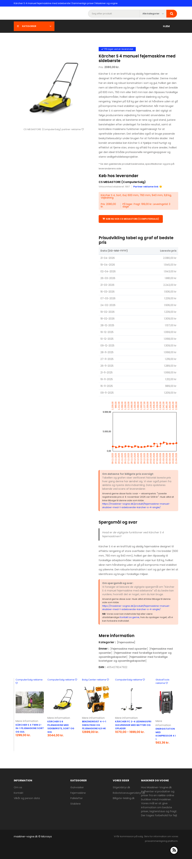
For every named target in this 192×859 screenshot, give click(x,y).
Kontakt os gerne (129, 617)
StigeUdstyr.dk (121, 787)
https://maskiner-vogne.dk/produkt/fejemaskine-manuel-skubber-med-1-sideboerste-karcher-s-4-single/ (136, 505)
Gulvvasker (77, 787)
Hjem (166, 26)
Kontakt (18, 793)
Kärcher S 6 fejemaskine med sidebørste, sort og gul (60, 727)
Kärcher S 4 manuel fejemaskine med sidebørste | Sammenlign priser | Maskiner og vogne (66, 3)
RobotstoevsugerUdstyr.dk (129, 793)
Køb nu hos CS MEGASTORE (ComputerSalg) (131, 218)
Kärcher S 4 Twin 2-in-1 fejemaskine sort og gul (30, 728)
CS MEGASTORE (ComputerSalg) (122, 182)
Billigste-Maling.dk (124, 798)
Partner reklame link (147, 186)
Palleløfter (76, 798)
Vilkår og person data (27, 798)
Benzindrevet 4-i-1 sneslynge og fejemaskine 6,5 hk (94, 725)
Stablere (75, 803)
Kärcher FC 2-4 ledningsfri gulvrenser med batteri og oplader (133, 725)
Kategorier (34, 26)
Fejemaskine (78, 793)
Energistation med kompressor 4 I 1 (166, 734)
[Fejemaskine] (126, 642)
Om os (18, 787)
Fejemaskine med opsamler (129, 648)
